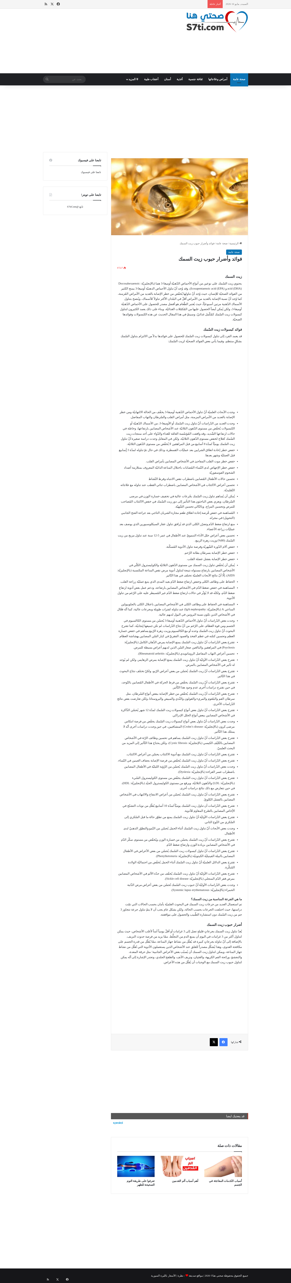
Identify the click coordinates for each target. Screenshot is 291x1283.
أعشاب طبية (151, 79)
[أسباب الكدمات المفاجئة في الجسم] (223, 1166)
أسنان (167, 79)
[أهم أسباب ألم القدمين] (179, 1166)
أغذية (180, 79)
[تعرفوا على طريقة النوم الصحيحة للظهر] (136, 1166)
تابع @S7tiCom (75, 206)
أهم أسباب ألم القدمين (185, 1180)
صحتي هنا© (217, 1275)
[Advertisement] (110, 41)
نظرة (180, 1275)
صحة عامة (239, 79)
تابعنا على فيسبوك (91, 172)
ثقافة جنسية (195, 79)
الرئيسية (235, 243)
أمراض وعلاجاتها (218, 79)
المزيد (133, 79)
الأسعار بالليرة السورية (163, 1275)
